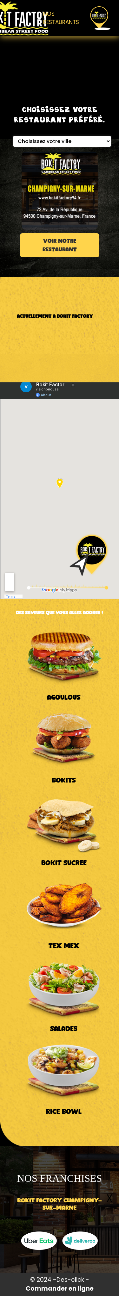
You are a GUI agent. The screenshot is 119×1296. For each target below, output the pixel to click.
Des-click (70, 1279)
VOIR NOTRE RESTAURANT (60, 245)
